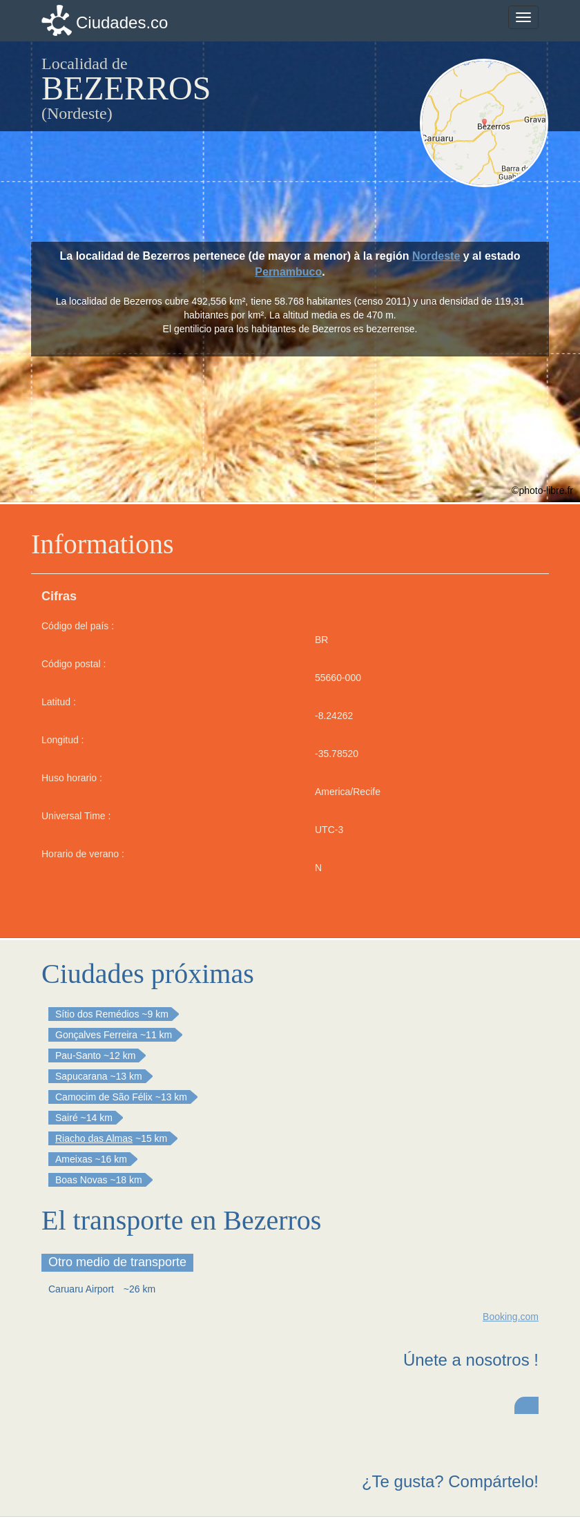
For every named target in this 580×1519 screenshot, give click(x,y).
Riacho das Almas (94, 1138)
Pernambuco (288, 272)
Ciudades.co (122, 22)
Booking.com (511, 1316)
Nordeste (436, 256)
